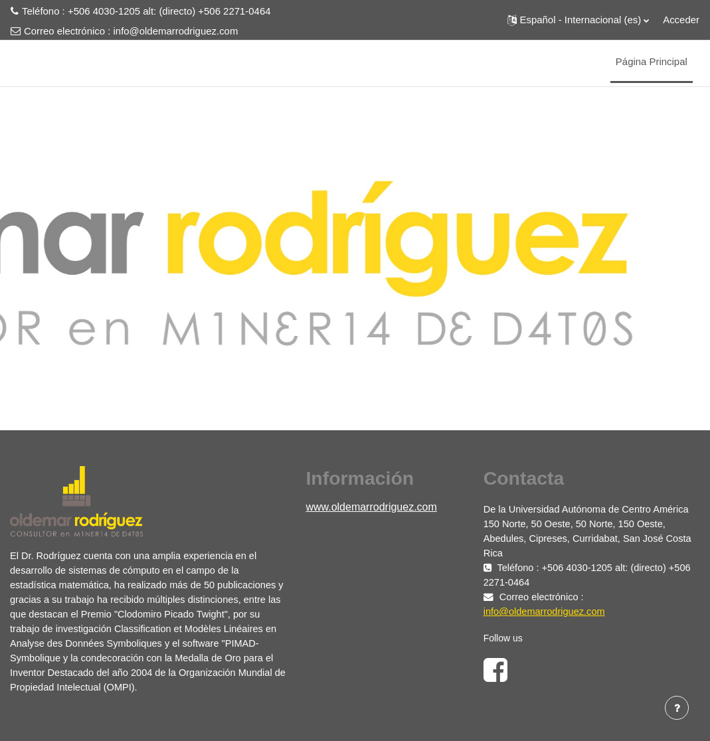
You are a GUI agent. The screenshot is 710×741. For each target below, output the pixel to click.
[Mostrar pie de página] (677, 708)
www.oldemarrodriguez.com (371, 507)
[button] (578, 20)
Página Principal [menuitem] (651, 61)
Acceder (681, 19)
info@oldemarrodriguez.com (176, 31)
